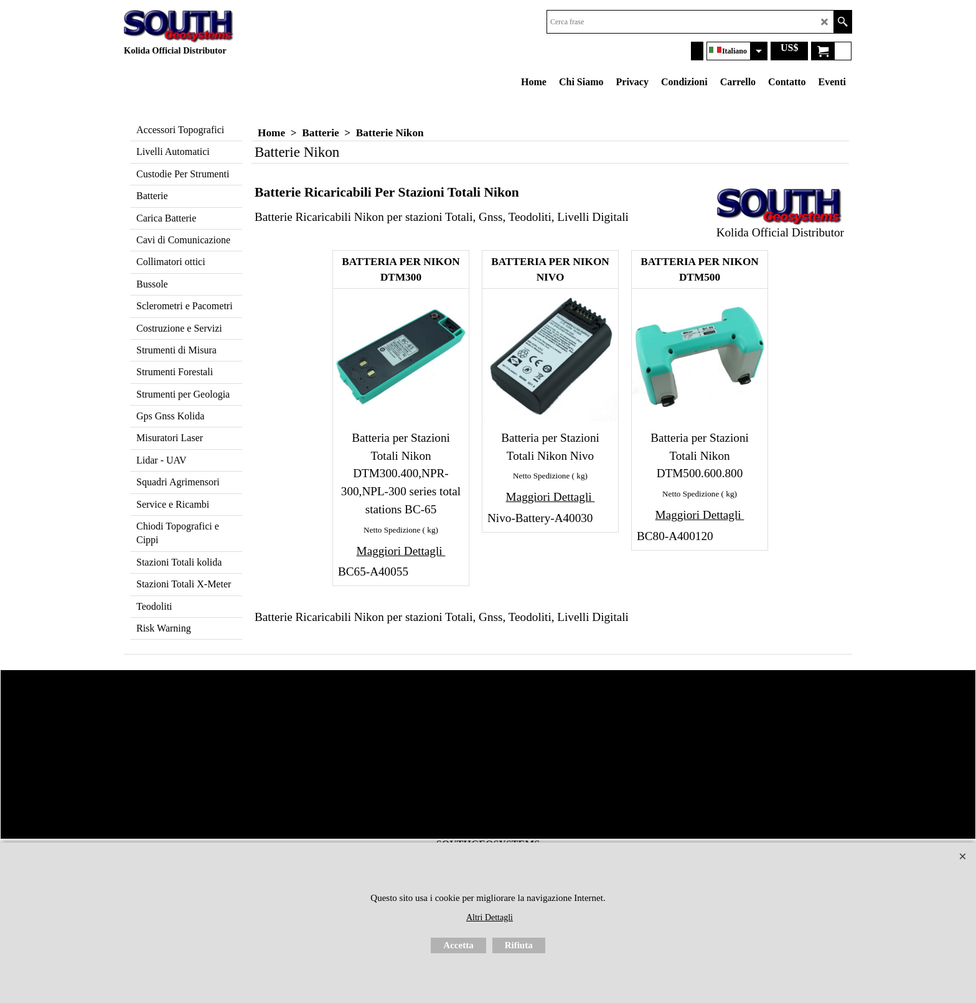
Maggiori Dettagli (401, 550)
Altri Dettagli (489, 917)
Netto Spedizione (392, 529)
